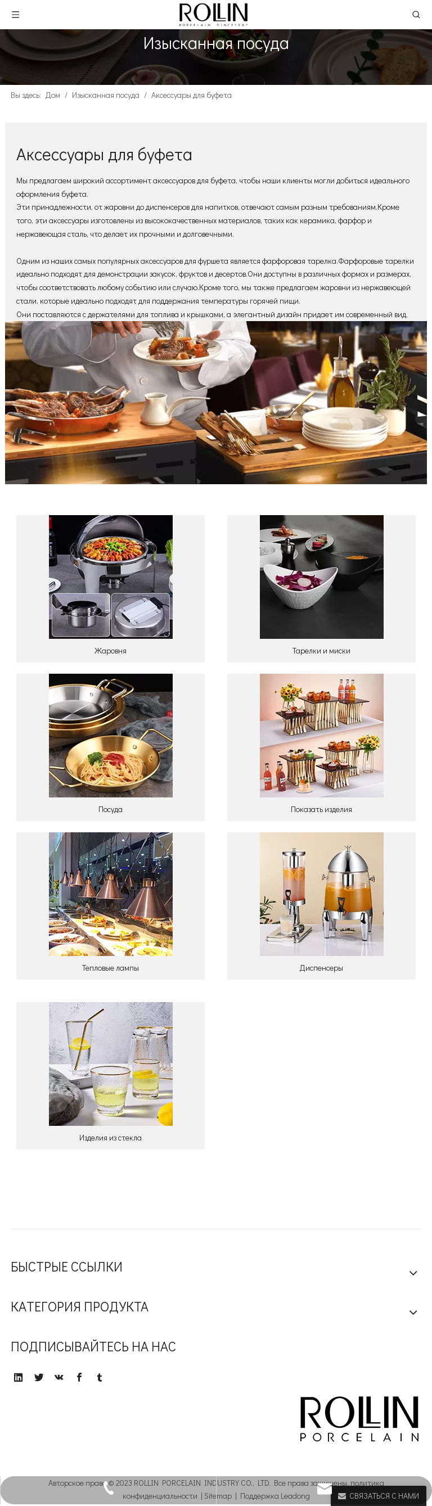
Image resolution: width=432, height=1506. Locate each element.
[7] (111, 1064)
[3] (111, 735)
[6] (322, 894)
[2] (322, 577)
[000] (216, 403)
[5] (111, 894)
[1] (111, 577)
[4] (322, 735)
